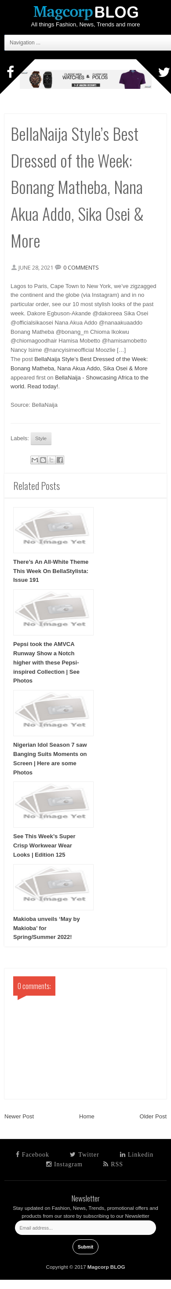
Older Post (153, 1116)
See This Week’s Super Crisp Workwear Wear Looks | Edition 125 (44, 845)
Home (87, 1116)
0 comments (81, 267)
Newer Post (19, 1116)
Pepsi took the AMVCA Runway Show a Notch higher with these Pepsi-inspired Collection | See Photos (46, 662)
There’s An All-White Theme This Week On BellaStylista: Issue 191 (50, 571)
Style (41, 438)
